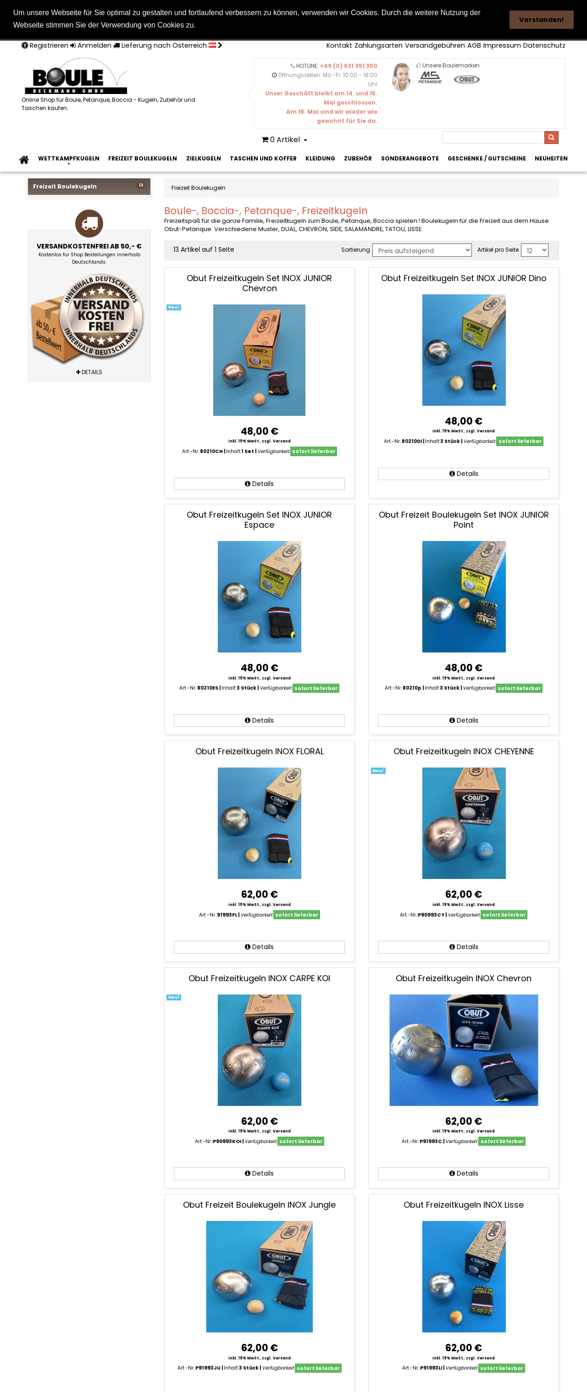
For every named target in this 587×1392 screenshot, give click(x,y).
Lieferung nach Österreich (167, 44)
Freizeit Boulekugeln (142, 157)
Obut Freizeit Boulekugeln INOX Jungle (259, 1204)
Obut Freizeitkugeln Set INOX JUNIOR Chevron (259, 282)
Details (259, 482)
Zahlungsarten (378, 44)
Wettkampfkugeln (69, 157)
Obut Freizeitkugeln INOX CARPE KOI (259, 977)
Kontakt (339, 44)
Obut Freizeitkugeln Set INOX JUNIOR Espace (259, 519)
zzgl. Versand (276, 440)
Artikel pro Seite (498, 249)
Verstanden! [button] (541, 19)
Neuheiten (551, 157)
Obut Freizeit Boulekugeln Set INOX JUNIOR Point (464, 519)
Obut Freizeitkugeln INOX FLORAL (259, 751)
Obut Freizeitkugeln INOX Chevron (464, 977)
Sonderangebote (410, 157)
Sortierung (355, 249)
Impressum (502, 44)
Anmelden (90, 44)
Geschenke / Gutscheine (487, 157)
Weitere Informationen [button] (240, 25)
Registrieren (45, 44)
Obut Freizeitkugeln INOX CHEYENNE (463, 751)
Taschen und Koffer (263, 157)
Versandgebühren (435, 44)
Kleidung (320, 157)
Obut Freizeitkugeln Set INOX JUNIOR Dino (464, 277)
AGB (474, 44)
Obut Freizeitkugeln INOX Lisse (464, 1204)
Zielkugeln (203, 157)
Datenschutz (544, 44)
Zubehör (358, 157)
